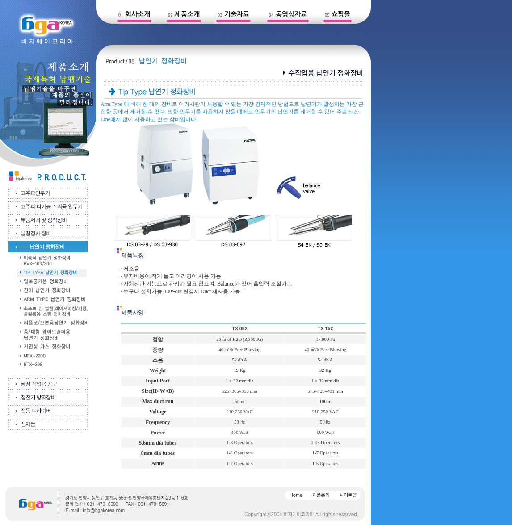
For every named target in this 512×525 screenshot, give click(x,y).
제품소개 (187, 14)
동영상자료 (291, 14)
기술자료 (236, 14)
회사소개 (137, 14)
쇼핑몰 (341, 14)
